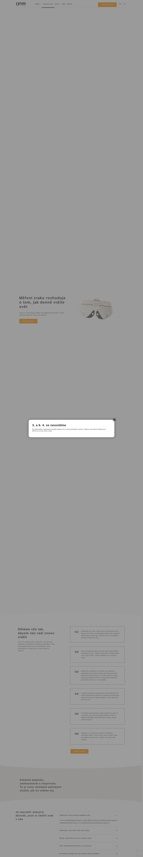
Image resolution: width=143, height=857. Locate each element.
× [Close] (114, 420)
